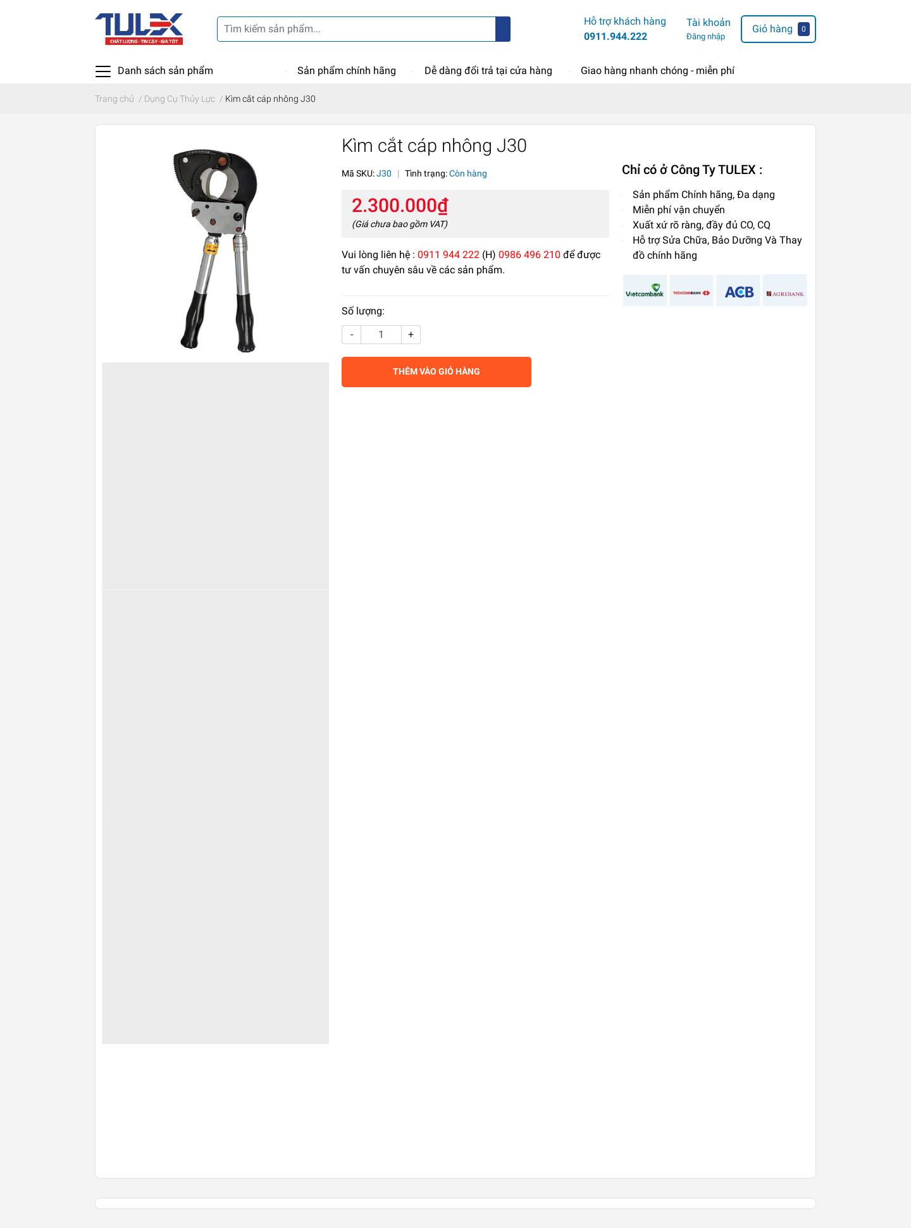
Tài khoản (708, 22)
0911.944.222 (615, 36)
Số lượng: (363, 311)
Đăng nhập (705, 36)
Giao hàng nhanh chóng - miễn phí (657, 71)
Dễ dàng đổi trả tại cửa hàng (488, 71)
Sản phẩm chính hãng (346, 71)
